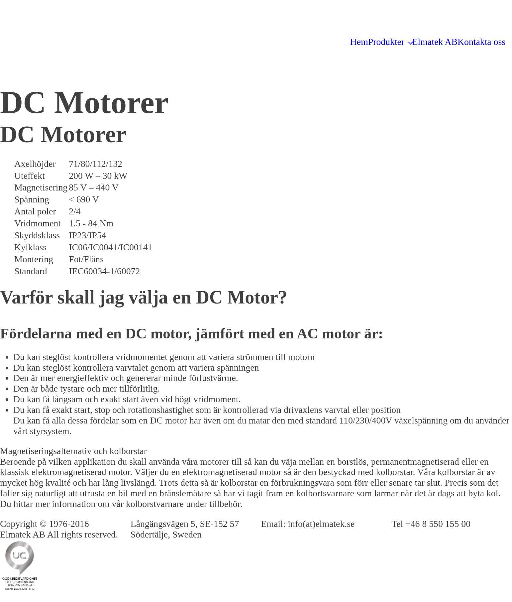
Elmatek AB (435, 42)
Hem (359, 42)
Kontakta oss (481, 42)
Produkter (386, 42)
